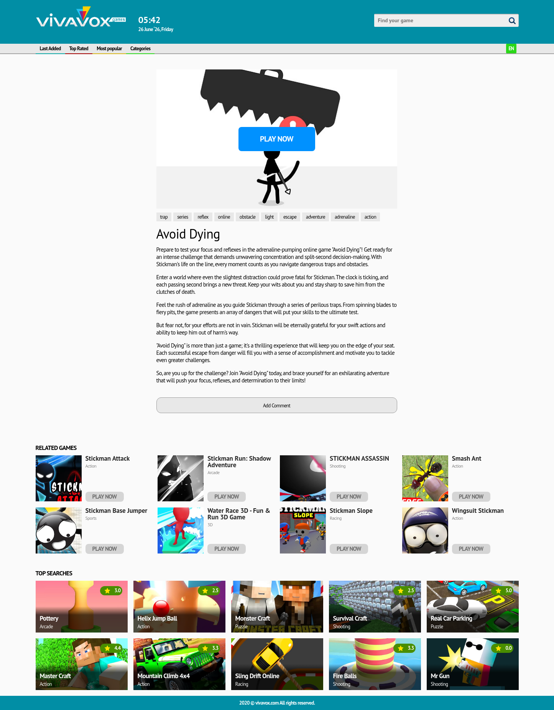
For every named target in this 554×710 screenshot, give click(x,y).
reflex (202, 217)
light (269, 217)
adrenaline (345, 217)
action (370, 217)
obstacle (247, 217)
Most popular (109, 48)
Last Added (50, 48)
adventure (315, 217)
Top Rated (79, 48)
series (182, 217)
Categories (140, 48)
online (224, 217)
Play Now (276, 139)
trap (164, 217)
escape (289, 217)
